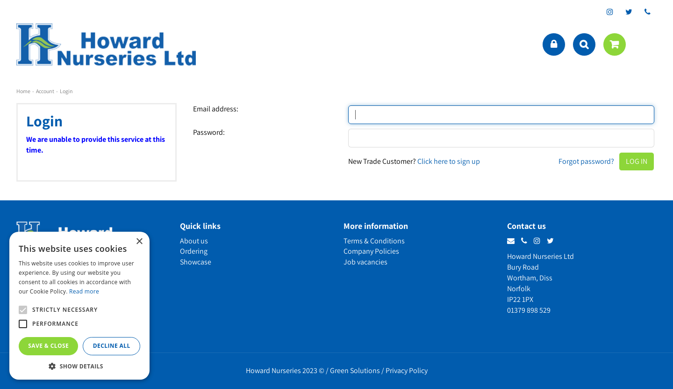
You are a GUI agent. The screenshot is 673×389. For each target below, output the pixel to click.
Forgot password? (586, 161)
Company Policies (371, 251)
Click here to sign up (448, 161)
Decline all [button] (111, 346)
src (584, 44)
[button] (79, 365)
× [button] (139, 241)
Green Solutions (355, 370)
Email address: (215, 109)
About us (194, 241)
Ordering (194, 251)
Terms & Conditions (374, 241)
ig (610, 12)
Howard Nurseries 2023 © (285, 370)
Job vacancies (365, 262)
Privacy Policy (407, 370)
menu (647, 44)
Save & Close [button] (48, 346)
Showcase (195, 262)
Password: (209, 132)
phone (647, 12)
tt (629, 12)
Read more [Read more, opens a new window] (84, 291)
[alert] (79, 306)
